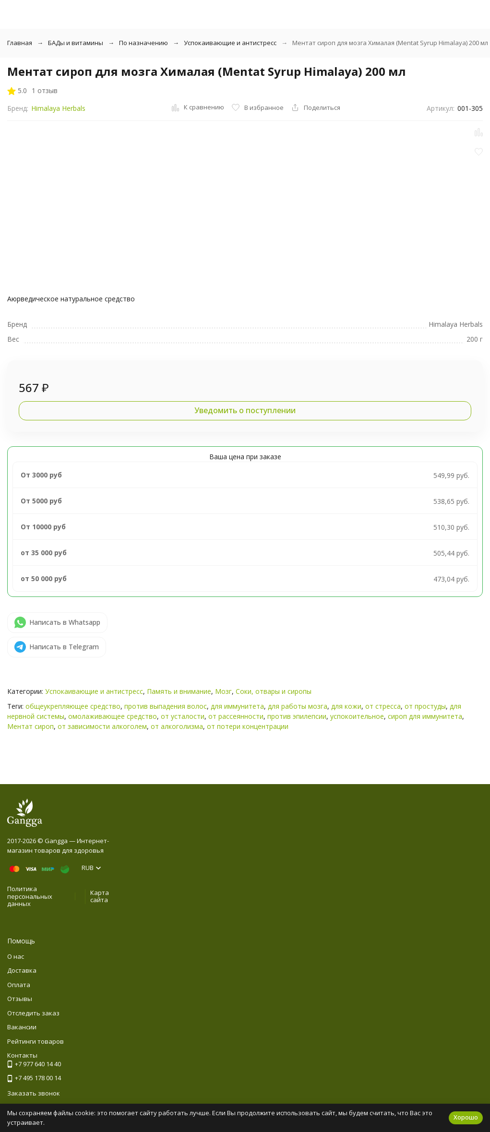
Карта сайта (99, 896)
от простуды (425, 706)
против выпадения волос (165, 706)
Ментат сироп (30, 726)
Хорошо (466, 1117)
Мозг (223, 691)
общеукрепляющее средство (72, 706)
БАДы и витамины (75, 42)
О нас (15, 956)
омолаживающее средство (112, 716)
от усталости (182, 716)
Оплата (18, 984)
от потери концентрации (247, 726)
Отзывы (19, 998)
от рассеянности (235, 716)
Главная (19, 42)
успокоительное (357, 716)
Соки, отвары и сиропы (273, 691)
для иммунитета (237, 706)
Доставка (21, 970)
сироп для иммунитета (425, 716)
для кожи (346, 706)
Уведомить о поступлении (245, 410)
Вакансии (21, 1027)
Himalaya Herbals (58, 108)
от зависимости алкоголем (102, 726)
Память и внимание (179, 691)
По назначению (143, 42)
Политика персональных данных (29, 896)
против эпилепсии (296, 716)
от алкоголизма (177, 726)
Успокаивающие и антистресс (230, 42)
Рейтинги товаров (35, 1041)
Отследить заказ (33, 1013)
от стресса (383, 706)
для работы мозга (297, 706)
